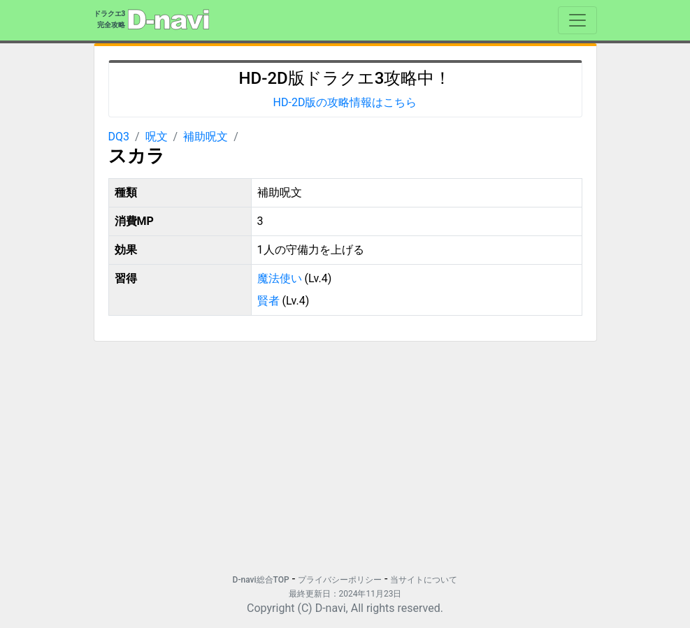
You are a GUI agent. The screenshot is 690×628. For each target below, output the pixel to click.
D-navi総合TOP (261, 580)
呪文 (156, 136)
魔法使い (279, 278)
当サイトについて (423, 580)
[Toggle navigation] (577, 20)
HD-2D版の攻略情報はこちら (345, 102)
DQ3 (119, 136)
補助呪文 (205, 136)
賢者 (268, 300)
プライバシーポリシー (340, 580)
